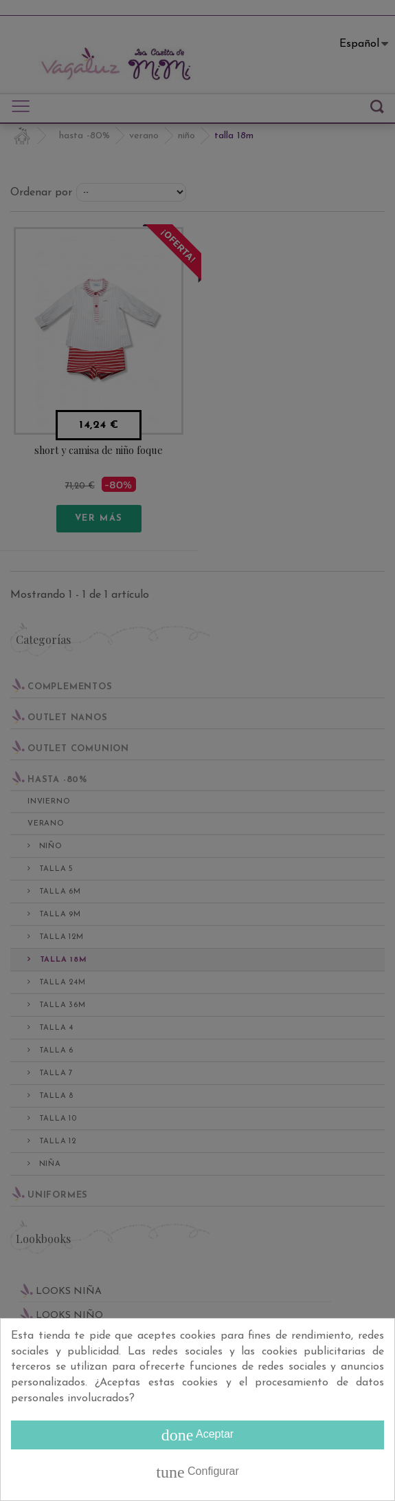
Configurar (197, 1472)
